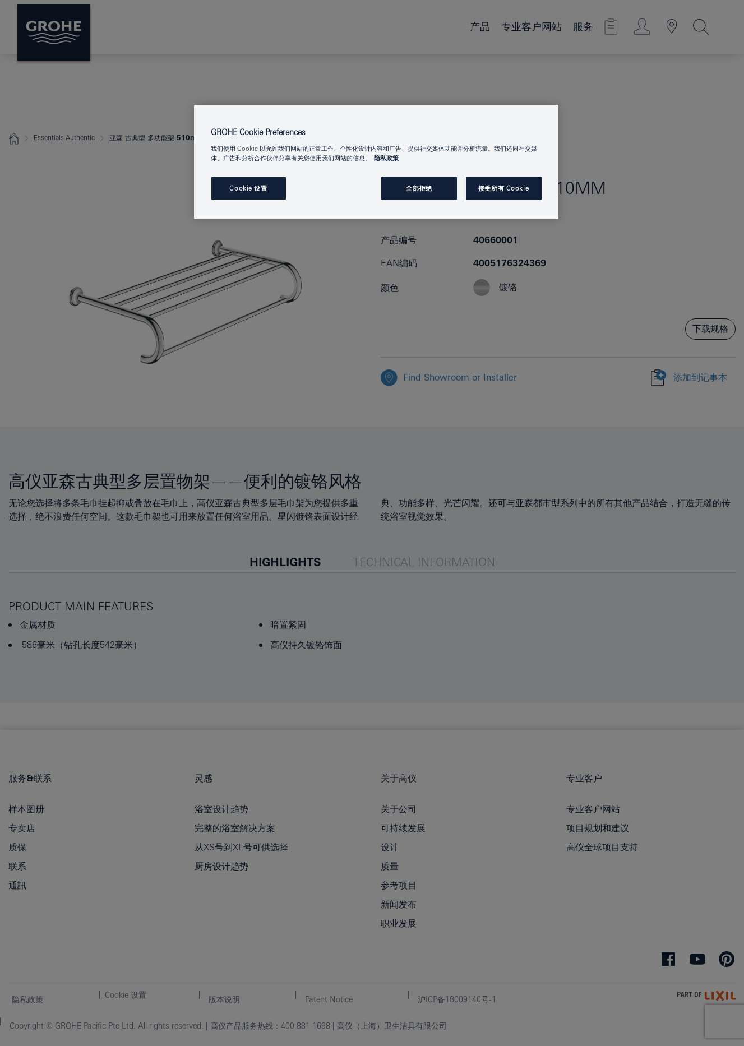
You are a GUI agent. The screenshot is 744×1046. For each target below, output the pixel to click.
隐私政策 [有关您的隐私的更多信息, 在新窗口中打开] (386, 157)
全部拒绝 (419, 188)
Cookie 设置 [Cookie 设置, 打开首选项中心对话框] (248, 188)
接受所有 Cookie (503, 188)
